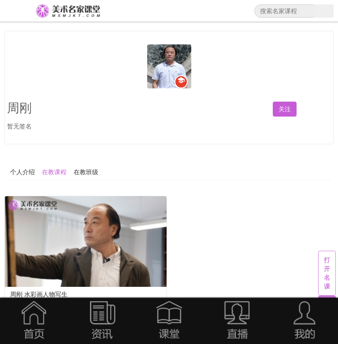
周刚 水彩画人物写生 (38, 294)
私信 (319, 109)
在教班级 (86, 172)
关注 (285, 109)
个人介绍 (22, 172)
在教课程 (54, 172)
